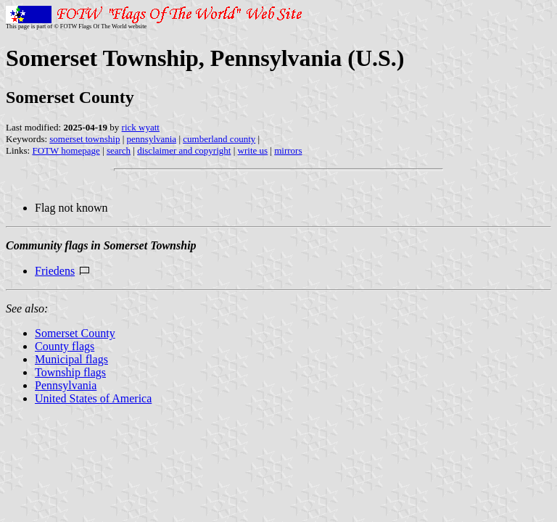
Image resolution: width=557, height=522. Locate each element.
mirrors (288, 150)
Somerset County (75, 333)
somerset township (84, 138)
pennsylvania (152, 138)
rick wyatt (141, 127)
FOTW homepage (65, 150)
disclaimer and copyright (184, 150)
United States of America (93, 398)
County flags (64, 346)
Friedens (55, 271)
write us (253, 150)
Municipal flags (71, 359)
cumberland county (219, 138)
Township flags (70, 372)
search (119, 150)
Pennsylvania (65, 385)
